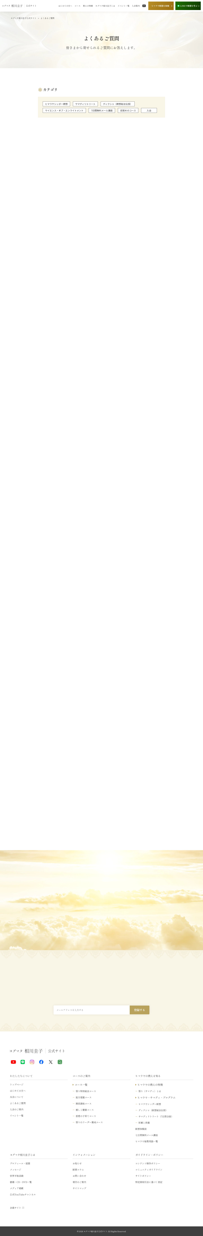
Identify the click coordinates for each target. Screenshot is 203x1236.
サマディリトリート (85, 104)
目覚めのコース (128, 110)
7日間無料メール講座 (102, 110)
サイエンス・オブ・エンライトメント (64, 110)
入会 (149, 110)
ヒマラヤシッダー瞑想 (56, 104)
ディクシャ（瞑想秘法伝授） (117, 104)
